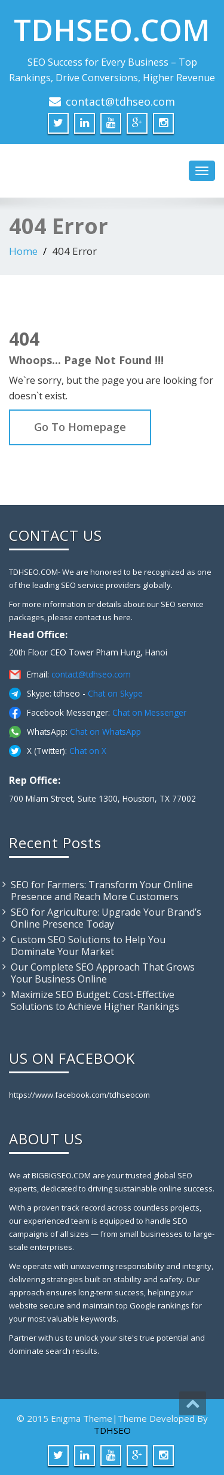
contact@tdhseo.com (120, 101)
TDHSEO (112, 1430)
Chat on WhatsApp (105, 731)
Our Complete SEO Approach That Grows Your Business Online (103, 973)
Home (23, 251)
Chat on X (87, 750)
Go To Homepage (80, 427)
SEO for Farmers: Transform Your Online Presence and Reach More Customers (102, 890)
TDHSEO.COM (112, 30)
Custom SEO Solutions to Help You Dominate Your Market (88, 945)
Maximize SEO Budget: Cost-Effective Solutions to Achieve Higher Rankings (95, 1000)
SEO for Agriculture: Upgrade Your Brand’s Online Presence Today (106, 918)
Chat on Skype (115, 693)
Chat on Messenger (149, 712)
